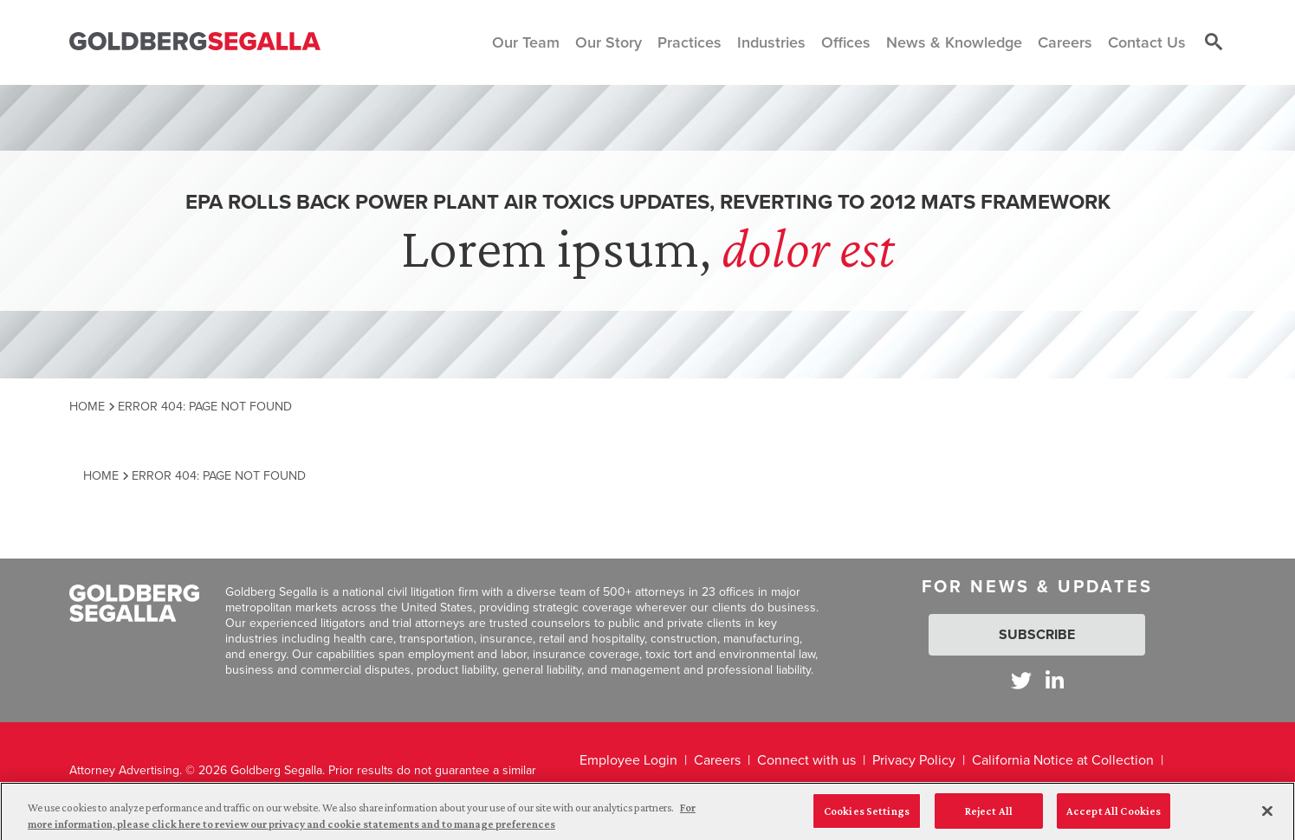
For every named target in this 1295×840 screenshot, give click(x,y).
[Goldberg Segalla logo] (195, 42)
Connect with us (806, 760)
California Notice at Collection (1063, 760)
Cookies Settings (867, 817)
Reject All (989, 817)
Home (87, 406)
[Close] (1267, 817)
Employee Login (628, 760)
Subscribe (1037, 634)
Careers (717, 760)
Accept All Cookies (1113, 817)
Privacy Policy (913, 760)
